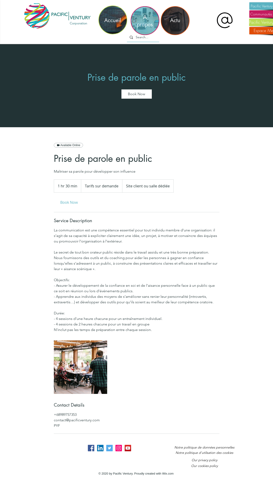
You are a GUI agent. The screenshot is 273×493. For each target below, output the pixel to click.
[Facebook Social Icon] (91, 448)
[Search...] (142, 37)
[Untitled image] (80, 367)
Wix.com (168, 473)
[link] (136, 94)
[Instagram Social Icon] (118, 448)
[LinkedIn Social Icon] (100, 448)
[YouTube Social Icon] (128, 448)
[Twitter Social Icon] (109, 448)
